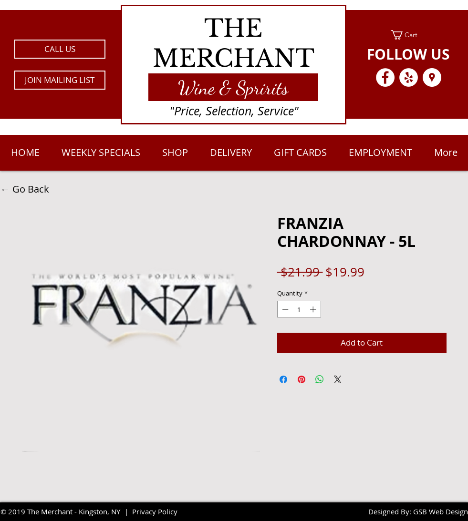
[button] (59, 80)
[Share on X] (337, 379)
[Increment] (314, 309)
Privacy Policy (154, 511)
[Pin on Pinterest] (301, 379)
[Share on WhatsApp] (319, 379)
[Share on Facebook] (283, 379)
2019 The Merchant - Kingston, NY (64, 511)
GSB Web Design (440, 511)
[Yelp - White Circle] (408, 77)
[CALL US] (59, 49)
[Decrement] (284, 309)
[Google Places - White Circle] (432, 77)
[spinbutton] (299, 309)
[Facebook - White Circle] (385, 77)
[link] (408, 35)
